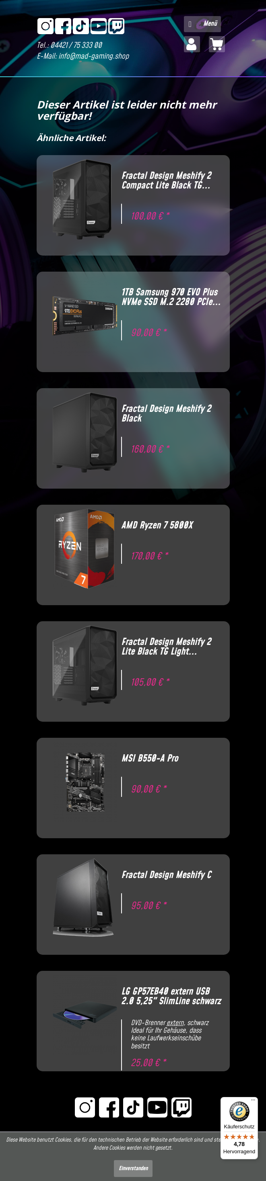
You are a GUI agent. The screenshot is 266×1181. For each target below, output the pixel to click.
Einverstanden (133, 1169)
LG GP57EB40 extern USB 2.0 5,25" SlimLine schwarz (171, 996)
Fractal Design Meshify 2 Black (166, 414)
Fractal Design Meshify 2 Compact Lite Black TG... (166, 180)
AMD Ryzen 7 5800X (156, 525)
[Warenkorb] (217, 44)
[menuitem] (202, 24)
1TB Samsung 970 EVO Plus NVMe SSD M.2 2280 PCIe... (171, 297)
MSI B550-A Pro (149, 758)
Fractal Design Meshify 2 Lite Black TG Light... (166, 647)
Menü (203, 23)
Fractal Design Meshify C (166, 875)
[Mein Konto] (192, 44)
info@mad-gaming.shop (93, 56)
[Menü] (253, 1102)
